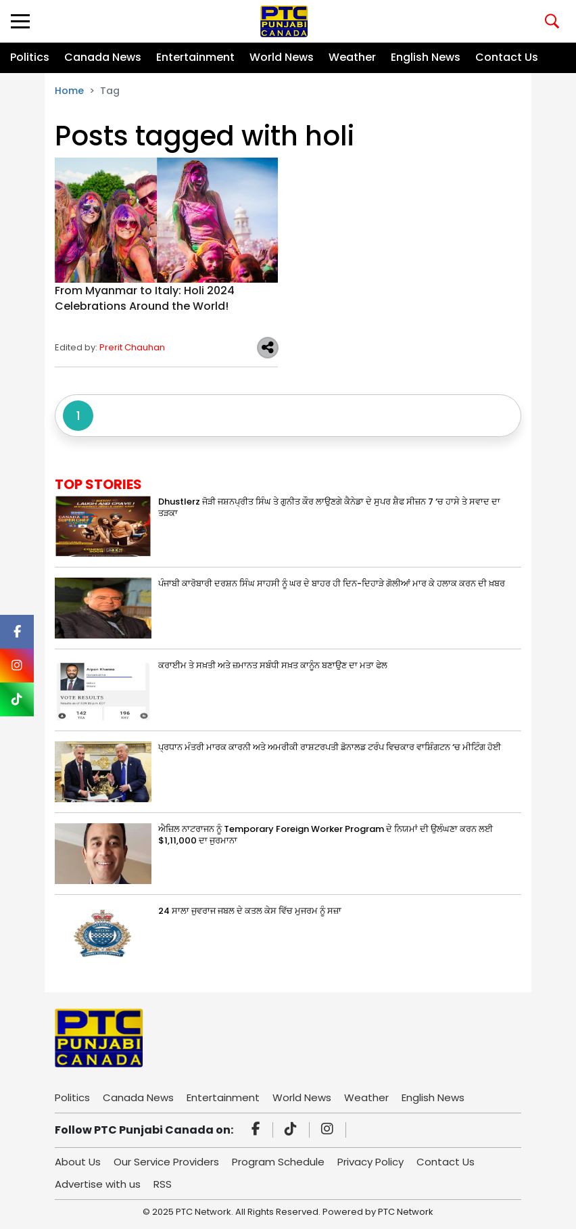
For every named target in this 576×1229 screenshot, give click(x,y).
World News (281, 57)
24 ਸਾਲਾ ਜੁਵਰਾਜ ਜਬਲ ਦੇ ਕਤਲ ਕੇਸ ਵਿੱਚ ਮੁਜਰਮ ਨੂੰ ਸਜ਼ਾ (249, 910)
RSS (162, 1184)
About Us (78, 1162)
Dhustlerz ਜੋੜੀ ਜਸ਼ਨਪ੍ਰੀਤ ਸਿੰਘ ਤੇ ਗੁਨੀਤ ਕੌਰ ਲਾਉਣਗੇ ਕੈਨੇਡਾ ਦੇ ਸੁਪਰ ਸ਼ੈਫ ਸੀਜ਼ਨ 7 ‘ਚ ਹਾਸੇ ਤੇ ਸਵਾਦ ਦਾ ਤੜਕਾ (329, 507)
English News (425, 57)
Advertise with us (98, 1184)
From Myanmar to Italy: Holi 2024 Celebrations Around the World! (145, 298)
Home (69, 90)
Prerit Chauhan (132, 347)
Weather (352, 57)
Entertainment (195, 57)
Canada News (102, 57)
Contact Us (506, 57)
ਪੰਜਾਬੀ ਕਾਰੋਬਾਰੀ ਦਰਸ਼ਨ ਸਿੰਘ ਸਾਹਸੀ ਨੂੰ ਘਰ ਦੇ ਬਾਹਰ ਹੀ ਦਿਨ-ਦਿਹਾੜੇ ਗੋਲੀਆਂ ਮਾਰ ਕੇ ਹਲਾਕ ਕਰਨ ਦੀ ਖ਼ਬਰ (331, 583)
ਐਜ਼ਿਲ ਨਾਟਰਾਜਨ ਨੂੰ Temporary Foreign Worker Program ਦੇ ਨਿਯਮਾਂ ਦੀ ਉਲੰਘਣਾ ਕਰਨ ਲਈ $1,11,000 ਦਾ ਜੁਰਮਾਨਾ (325, 834)
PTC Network (405, 1211)
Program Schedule (278, 1162)
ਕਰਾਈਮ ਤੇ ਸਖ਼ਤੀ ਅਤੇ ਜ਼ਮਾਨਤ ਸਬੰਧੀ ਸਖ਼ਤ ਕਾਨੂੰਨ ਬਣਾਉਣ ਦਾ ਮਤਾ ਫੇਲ (272, 665)
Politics (29, 57)
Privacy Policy (370, 1162)
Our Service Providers (166, 1162)
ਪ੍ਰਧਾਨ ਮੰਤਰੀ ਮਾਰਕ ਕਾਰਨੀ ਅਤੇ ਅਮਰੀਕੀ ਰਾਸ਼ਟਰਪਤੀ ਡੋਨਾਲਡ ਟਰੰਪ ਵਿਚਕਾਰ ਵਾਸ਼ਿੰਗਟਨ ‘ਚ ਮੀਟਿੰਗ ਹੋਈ (329, 747)
